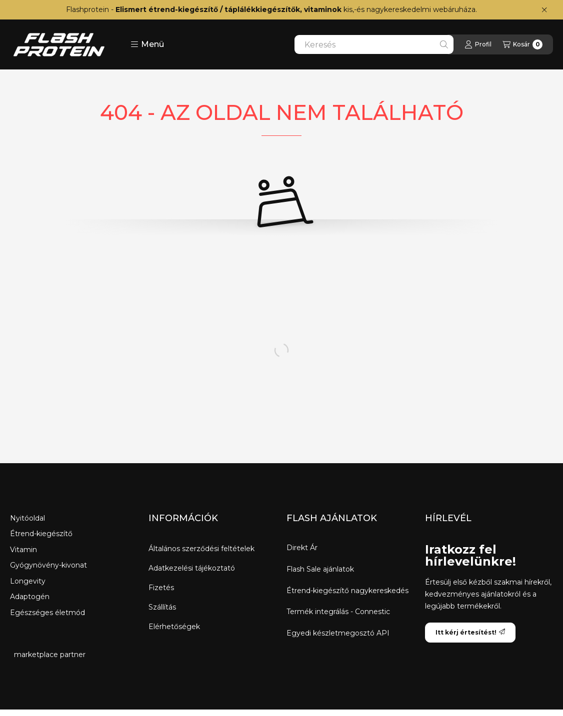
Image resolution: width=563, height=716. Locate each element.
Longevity (28, 581)
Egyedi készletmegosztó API (338, 633)
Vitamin (23, 549)
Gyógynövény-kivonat (48, 565)
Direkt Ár (302, 548)
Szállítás (162, 607)
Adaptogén (30, 596)
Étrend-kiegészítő (41, 533)
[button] (147, 44)
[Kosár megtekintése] (522, 44)
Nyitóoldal (27, 518)
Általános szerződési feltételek (201, 548)
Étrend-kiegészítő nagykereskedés (347, 591)
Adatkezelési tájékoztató (191, 568)
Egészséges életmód (47, 612)
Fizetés (161, 587)
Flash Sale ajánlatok (320, 569)
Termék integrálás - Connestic (338, 612)
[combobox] (374, 44)
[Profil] (478, 44)
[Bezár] (544, 10)
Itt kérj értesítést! (470, 632)
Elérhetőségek (174, 626)
